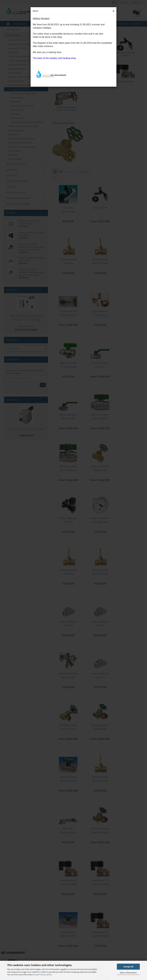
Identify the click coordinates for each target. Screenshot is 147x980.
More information (128, 972)
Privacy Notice (45, 974)
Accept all (128, 966)
